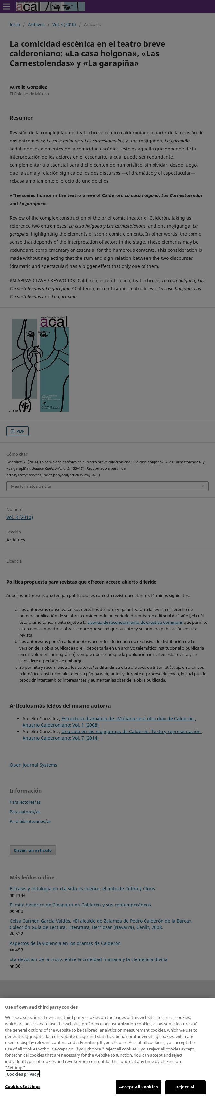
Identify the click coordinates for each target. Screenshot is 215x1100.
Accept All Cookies (138, 1087)
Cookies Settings (22, 1086)
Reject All (185, 1087)
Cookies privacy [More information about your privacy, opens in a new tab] (23, 1074)
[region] (107, 1049)
